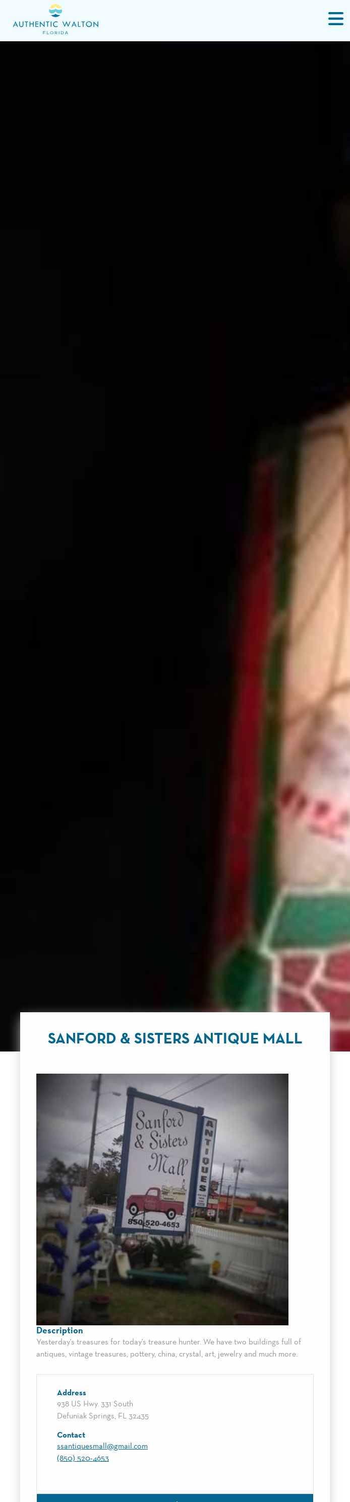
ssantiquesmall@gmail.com (102, 1447)
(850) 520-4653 (83, 1459)
